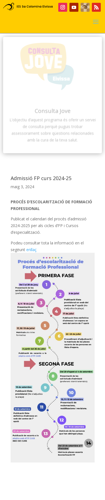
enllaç (31, 249)
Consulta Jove (53, 113)
